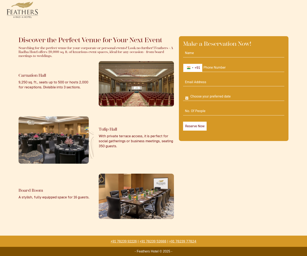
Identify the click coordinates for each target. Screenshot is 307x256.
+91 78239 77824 (182, 241)
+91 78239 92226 (124, 241)
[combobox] (192, 68)
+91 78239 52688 (153, 241)
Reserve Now (195, 126)
